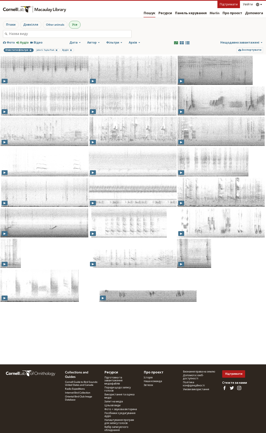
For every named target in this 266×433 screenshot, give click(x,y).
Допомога (254, 13)
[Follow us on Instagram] (239, 388)
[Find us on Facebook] (224, 388)
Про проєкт (232, 13)
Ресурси (165, 13)
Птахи (11, 24)
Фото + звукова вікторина (120, 409)
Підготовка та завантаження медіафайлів (113, 380)
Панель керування (191, 13)
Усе (74, 24)
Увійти (248, 4)
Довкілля (30, 24)
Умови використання (196, 389)
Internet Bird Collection (77, 392)
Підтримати (229, 4)
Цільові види (112, 405)
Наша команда (153, 381)
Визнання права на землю (199, 371)
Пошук (149, 13)
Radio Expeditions (75, 389)
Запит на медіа (113, 401)
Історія (148, 377)
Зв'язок (148, 385)
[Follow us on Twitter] (232, 388)
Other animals (55, 24)
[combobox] (70, 34)
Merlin (214, 13)
